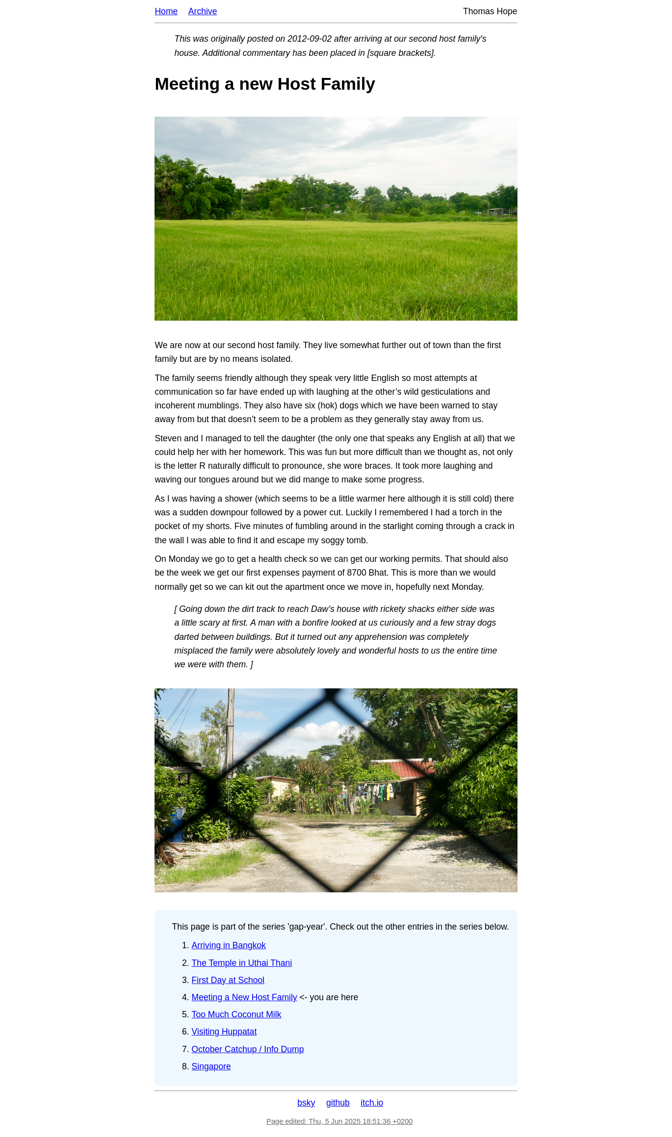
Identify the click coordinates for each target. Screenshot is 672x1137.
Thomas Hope (490, 11)
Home (166, 11)
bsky (306, 1103)
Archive (202, 11)
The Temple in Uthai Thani (242, 963)
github (338, 1103)
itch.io (372, 1103)
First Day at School (228, 980)
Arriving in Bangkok (229, 945)
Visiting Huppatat (224, 1031)
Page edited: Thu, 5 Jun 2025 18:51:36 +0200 (339, 1121)
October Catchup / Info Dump (248, 1049)
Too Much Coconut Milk (237, 1014)
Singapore (211, 1066)
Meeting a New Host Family (244, 997)
